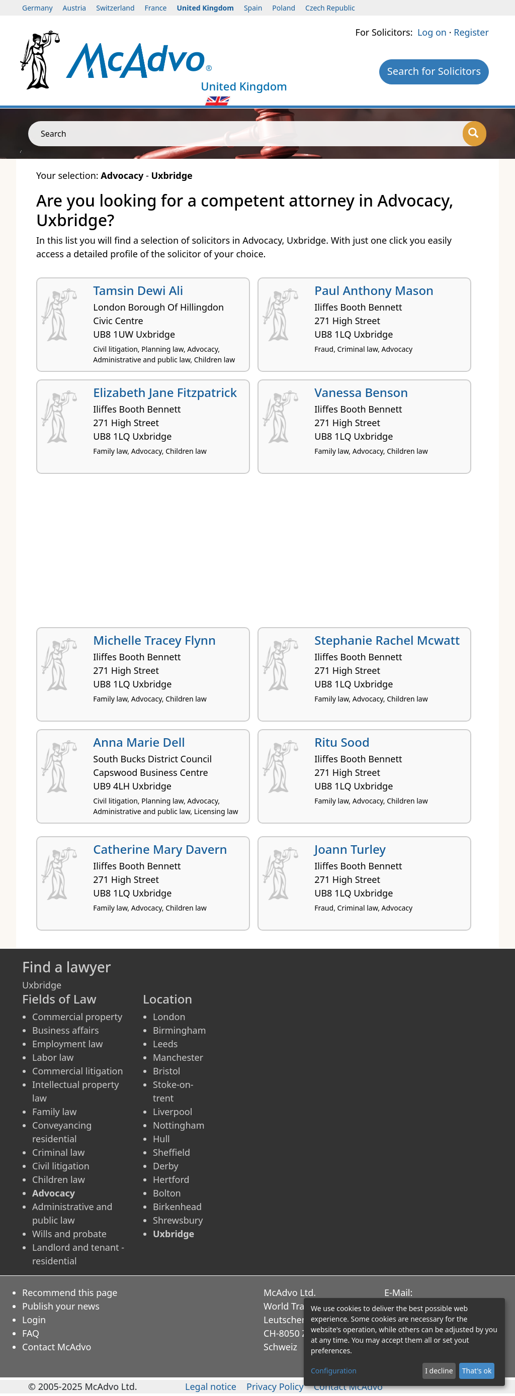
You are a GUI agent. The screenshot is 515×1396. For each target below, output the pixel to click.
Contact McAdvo (56, 1347)
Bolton (167, 1193)
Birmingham (179, 1030)
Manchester (178, 1057)
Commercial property (77, 1017)
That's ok (477, 1370)
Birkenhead (177, 1207)
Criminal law (58, 1152)
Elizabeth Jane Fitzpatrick (165, 392)
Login (34, 1320)
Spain (253, 8)
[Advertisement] (257, 554)
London (169, 1017)
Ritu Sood (342, 742)
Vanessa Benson (361, 392)
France (156, 8)
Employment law (67, 1044)
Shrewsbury (178, 1220)
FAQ (30, 1333)
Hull (161, 1139)
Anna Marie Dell (139, 742)
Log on (432, 32)
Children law (58, 1179)
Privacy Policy (275, 1386)
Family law (54, 1112)
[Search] (474, 133)
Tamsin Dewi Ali (138, 290)
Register (471, 32)
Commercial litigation (77, 1071)
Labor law (53, 1057)
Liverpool (172, 1112)
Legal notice (210, 1386)
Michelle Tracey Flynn (154, 640)
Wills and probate (69, 1234)
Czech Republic (330, 8)
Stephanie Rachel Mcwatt (387, 640)
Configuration (334, 1370)
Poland (283, 8)
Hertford (171, 1179)
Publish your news (61, 1306)
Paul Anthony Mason (374, 290)
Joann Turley (350, 849)
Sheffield (171, 1152)
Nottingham (178, 1125)
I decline (439, 1370)
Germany (37, 8)
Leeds (165, 1044)
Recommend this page (70, 1292)
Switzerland (115, 8)
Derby (166, 1166)
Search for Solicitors (434, 71)
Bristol (166, 1071)
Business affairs (65, 1030)
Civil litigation (61, 1166)
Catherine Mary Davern (160, 849)
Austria (75, 8)
